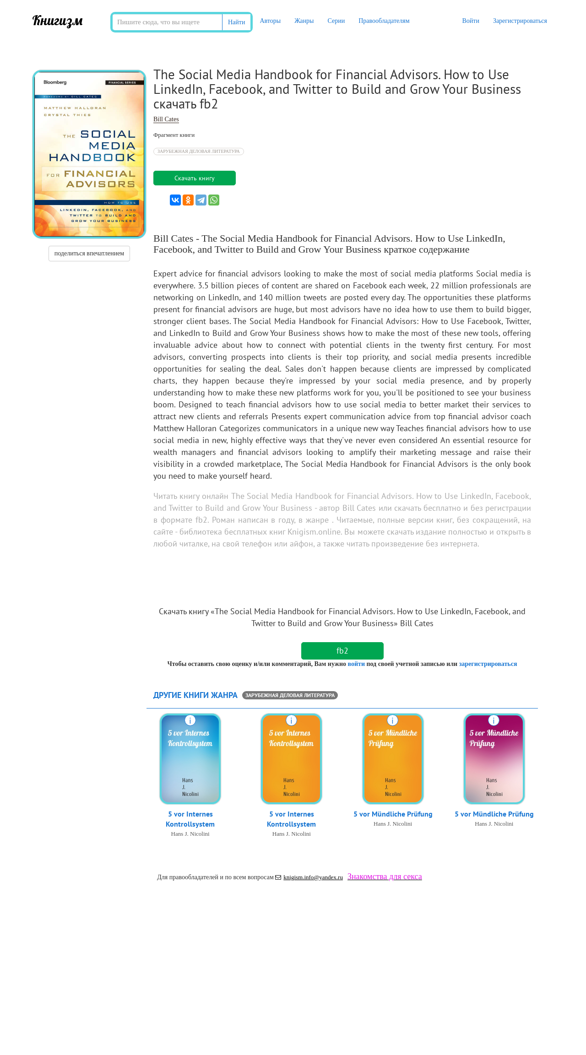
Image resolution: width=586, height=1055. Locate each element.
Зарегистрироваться (520, 20)
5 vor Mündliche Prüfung (393, 814)
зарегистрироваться (488, 663)
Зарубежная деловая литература (198, 151)
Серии (336, 20)
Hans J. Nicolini (190, 834)
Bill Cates (166, 119)
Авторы (270, 20)
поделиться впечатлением (89, 253)
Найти (236, 22)
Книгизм (57, 20)
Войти (470, 20)
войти (355, 663)
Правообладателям (383, 20)
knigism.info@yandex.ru (309, 877)
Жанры (304, 20)
